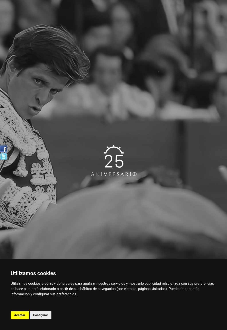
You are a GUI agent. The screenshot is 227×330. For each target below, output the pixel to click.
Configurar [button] (40, 315)
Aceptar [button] (19, 315)
